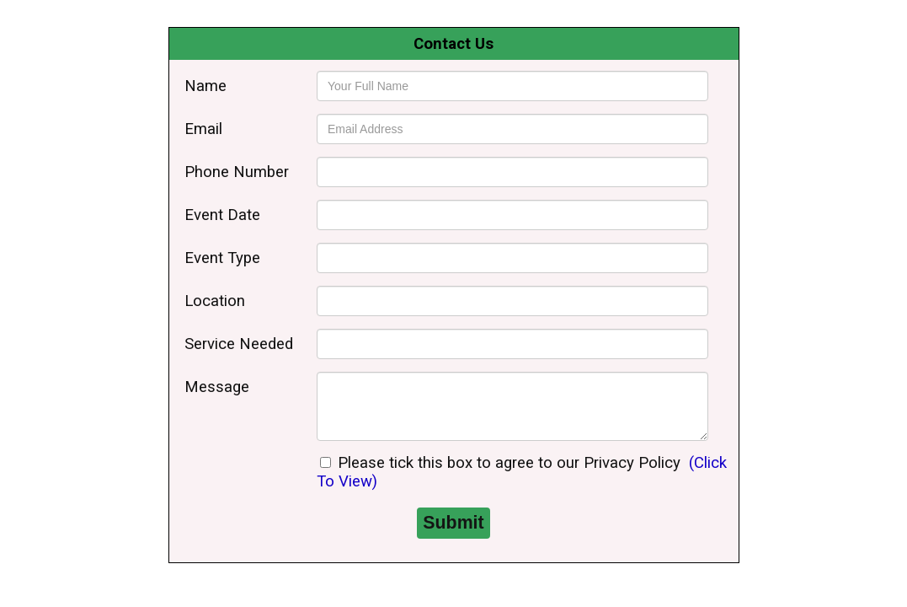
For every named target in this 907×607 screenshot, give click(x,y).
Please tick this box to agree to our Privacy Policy (500, 463)
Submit (453, 523)
